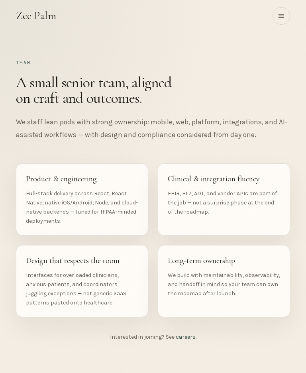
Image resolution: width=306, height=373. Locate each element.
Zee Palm (36, 15)
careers (186, 337)
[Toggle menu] (281, 16)
